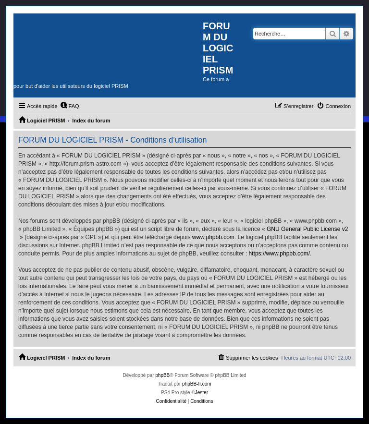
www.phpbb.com (213, 237)
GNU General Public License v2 (307, 229)
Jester (201, 392)
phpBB (162, 375)
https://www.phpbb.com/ (279, 253)
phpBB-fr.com (196, 384)
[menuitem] (69, 106)
